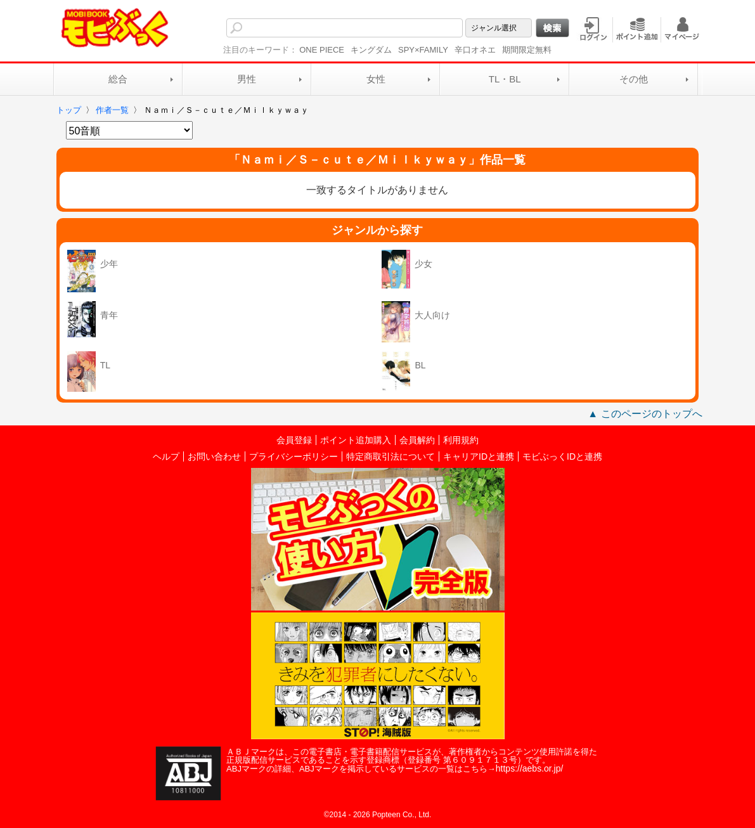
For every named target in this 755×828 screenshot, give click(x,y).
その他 (633, 79)
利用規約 (461, 440)
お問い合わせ (214, 456)
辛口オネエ (475, 50)
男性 (246, 79)
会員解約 (417, 440)
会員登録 (294, 440)
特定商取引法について (390, 456)
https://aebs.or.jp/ (530, 768)
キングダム (371, 50)
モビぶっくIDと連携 (562, 456)
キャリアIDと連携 (478, 456)
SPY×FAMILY (423, 50)
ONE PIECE (321, 50)
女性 (375, 79)
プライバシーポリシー (293, 456)
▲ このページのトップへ (645, 413)
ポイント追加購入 (355, 440)
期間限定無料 (527, 50)
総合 (117, 79)
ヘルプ (166, 456)
